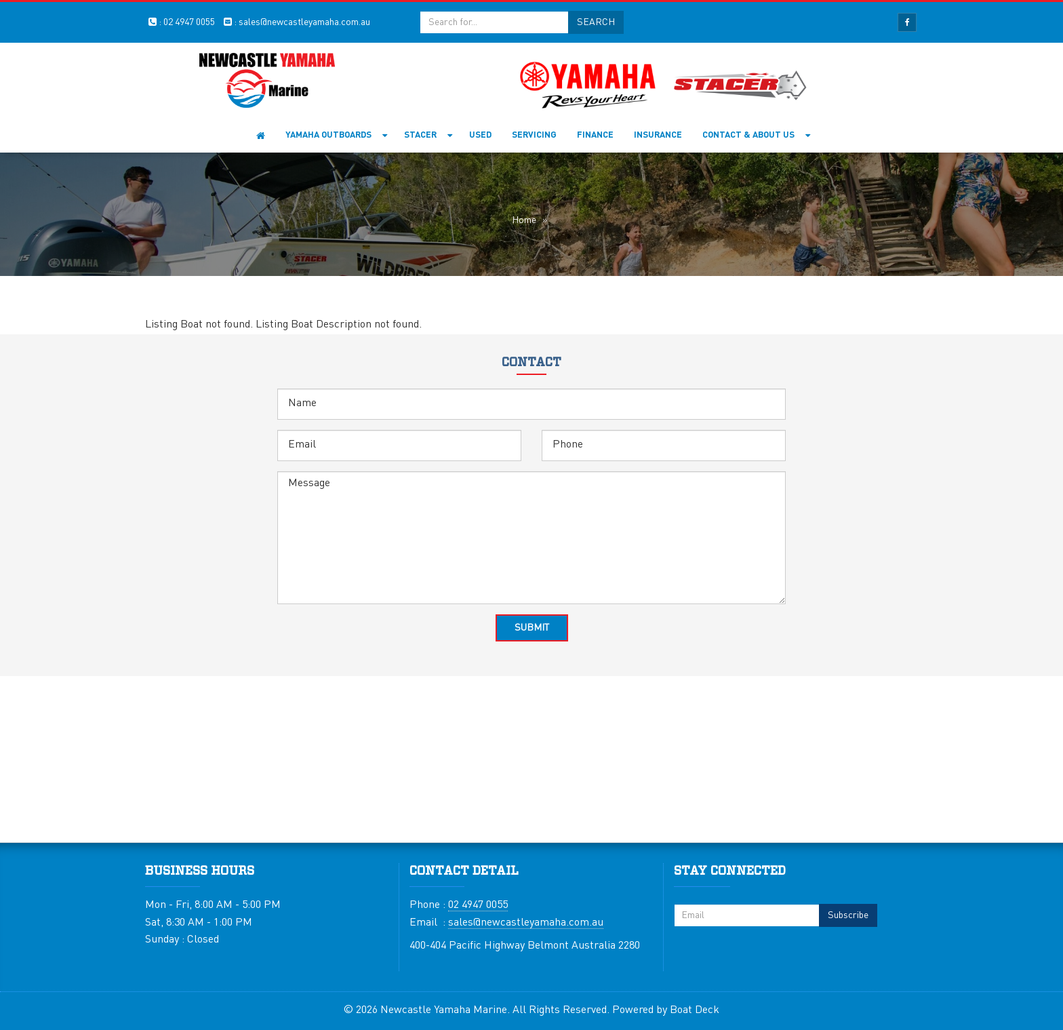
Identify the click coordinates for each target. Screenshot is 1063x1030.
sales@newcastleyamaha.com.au (304, 22)
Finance (595, 135)
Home (260, 136)
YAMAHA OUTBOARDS (328, 135)
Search (596, 22)
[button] (387, 136)
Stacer (420, 135)
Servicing (534, 135)
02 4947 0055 (189, 22)
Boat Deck (694, 1010)
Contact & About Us (748, 135)
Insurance (658, 135)
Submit (532, 628)
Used (480, 135)
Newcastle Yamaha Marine (443, 1010)
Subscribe (848, 915)
